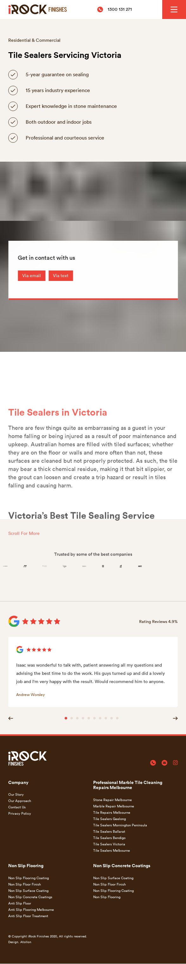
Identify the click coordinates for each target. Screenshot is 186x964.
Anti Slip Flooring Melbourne (31, 909)
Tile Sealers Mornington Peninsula (120, 825)
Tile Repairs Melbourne (111, 812)
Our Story (16, 794)
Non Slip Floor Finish (24, 884)
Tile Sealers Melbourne (111, 850)
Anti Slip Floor (19, 903)
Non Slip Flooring (106, 896)
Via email (31, 275)
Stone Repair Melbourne (112, 799)
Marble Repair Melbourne (113, 806)
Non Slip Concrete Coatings (30, 896)
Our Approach (19, 800)
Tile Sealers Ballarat (109, 831)
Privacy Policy (19, 813)
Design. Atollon (19, 941)
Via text (60, 275)
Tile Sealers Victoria (109, 844)
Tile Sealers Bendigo (109, 837)
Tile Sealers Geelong (109, 818)
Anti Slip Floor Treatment (28, 915)
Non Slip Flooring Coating (28, 877)
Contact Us (17, 807)
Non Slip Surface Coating (28, 890)
